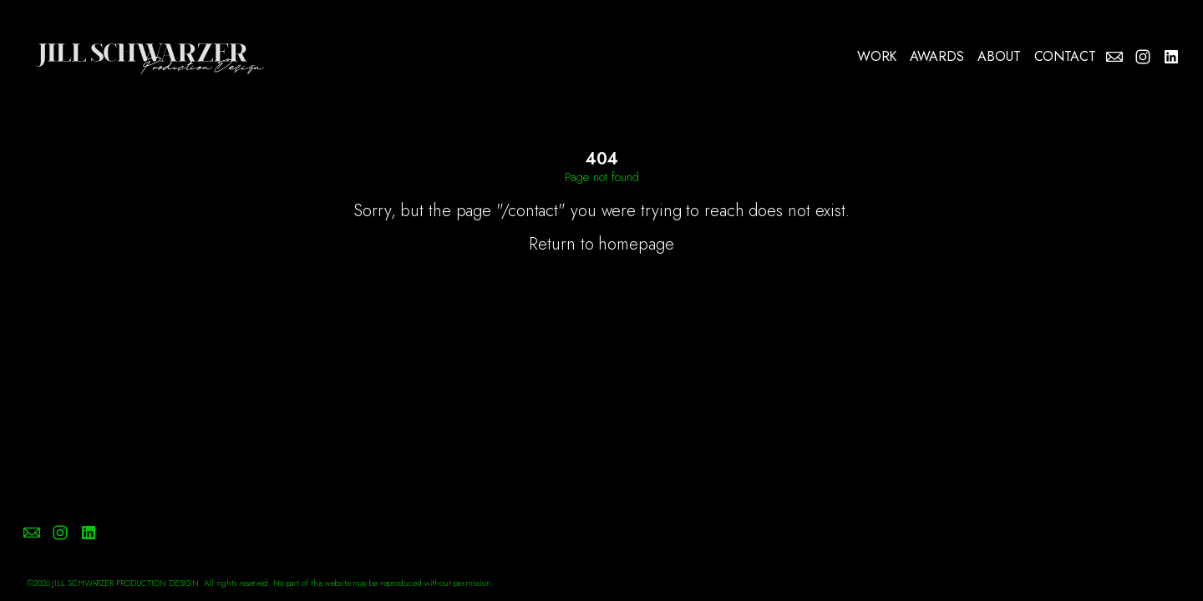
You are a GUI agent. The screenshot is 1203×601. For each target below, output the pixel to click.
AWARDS (937, 57)
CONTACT (1065, 57)
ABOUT (999, 57)
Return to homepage (601, 244)
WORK (877, 57)
